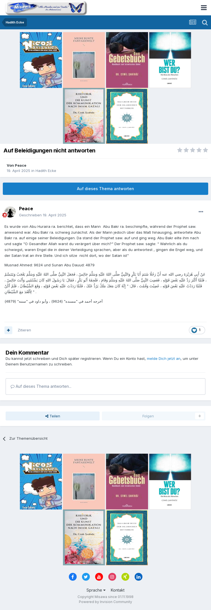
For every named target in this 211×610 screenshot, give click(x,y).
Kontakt (118, 590)
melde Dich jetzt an (163, 358)
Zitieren (24, 330)
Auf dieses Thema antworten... (41, 386)
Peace (20, 165)
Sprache (96, 590)
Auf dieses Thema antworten (105, 188)
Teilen (52, 416)
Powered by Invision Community (105, 602)
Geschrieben (42, 215)
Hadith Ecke (46, 170)
